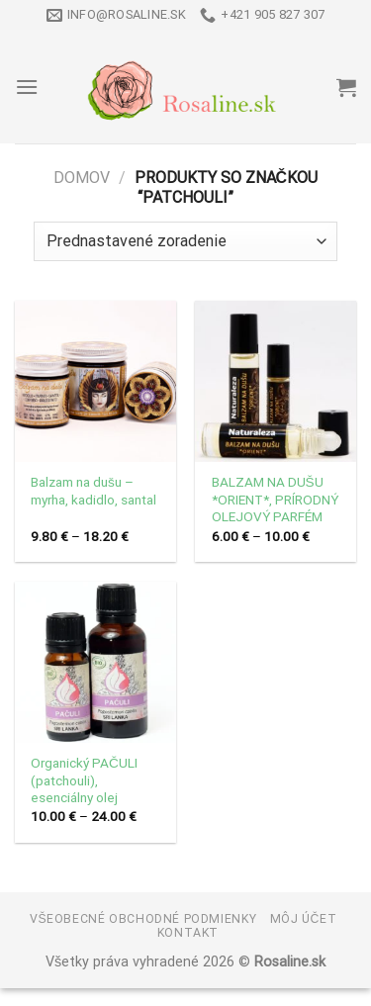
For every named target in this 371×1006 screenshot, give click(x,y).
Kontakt (188, 933)
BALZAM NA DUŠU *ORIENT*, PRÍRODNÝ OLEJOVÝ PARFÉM (275, 499)
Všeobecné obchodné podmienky (143, 919)
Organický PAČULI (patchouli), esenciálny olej (84, 780)
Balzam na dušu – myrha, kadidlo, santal (93, 490)
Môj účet (303, 919)
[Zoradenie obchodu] (185, 241)
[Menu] (27, 86)
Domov (81, 177)
